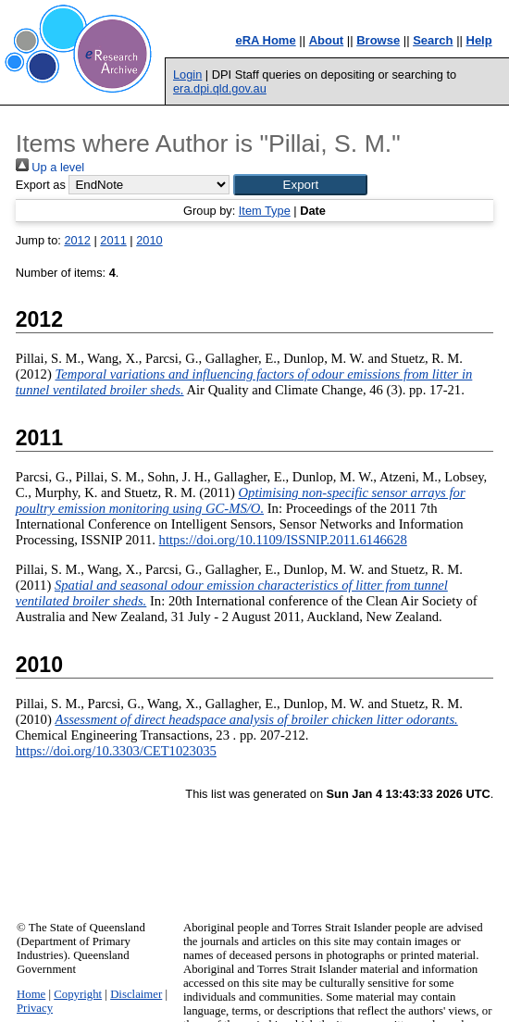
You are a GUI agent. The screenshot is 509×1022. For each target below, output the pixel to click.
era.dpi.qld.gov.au (220, 88)
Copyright (78, 994)
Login (187, 74)
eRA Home (265, 40)
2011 (113, 240)
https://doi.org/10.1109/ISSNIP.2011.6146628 (283, 539)
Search (433, 40)
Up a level (50, 167)
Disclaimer (136, 994)
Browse (378, 40)
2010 (149, 240)
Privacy (35, 1008)
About (326, 40)
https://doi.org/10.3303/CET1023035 (116, 750)
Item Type (265, 211)
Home (31, 994)
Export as (41, 185)
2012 (77, 240)
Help (479, 40)
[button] (300, 184)
